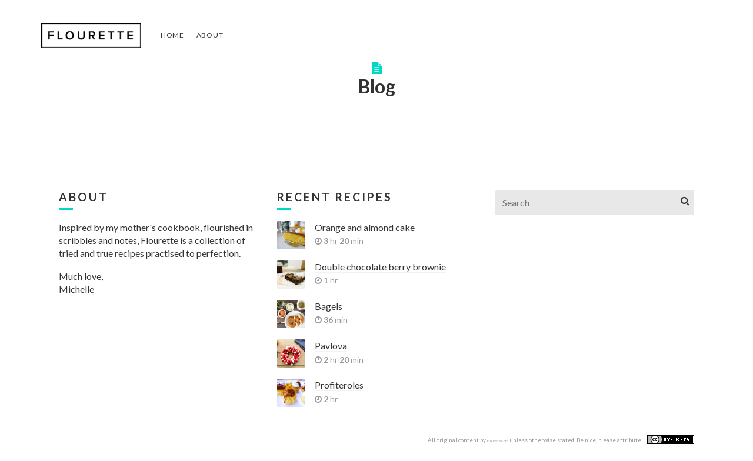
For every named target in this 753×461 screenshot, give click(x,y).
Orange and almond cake (365, 227)
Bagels (328, 306)
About (210, 35)
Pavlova (331, 345)
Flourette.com (497, 441)
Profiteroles (339, 384)
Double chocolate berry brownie (380, 266)
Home (172, 35)
